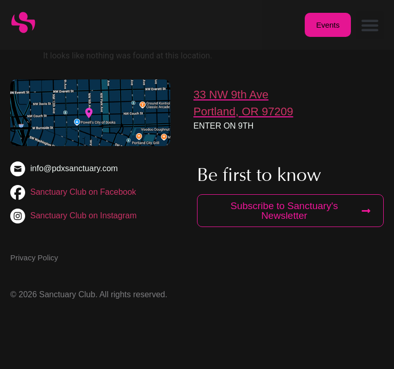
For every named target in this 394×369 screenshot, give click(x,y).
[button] (370, 25)
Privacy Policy (34, 257)
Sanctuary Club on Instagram (83, 215)
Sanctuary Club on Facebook (83, 192)
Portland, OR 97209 (243, 111)
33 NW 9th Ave (230, 94)
